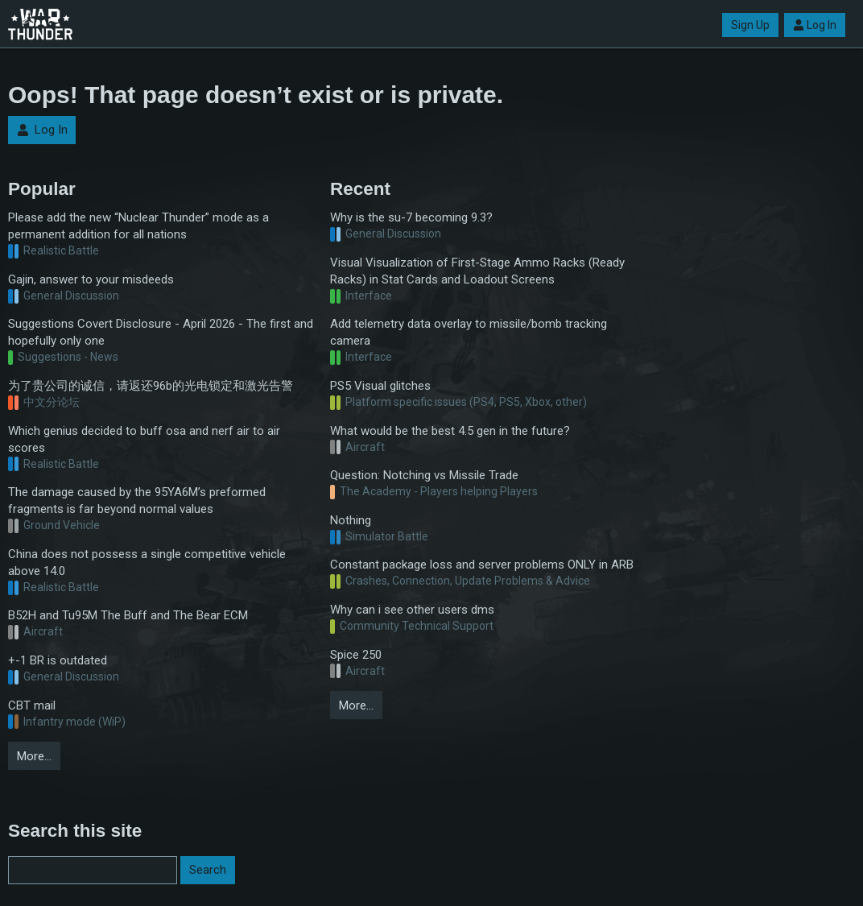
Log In (814, 25)
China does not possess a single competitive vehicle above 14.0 (147, 562)
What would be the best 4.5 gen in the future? (450, 431)
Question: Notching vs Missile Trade (424, 475)
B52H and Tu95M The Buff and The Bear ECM (128, 615)
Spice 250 (356, 654)
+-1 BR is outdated (57, 660)
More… (34, 756)
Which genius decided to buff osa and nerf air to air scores (144, 439)
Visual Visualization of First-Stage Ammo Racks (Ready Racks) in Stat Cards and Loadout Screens (477, 271)
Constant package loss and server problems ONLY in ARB (482, 564)
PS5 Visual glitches (380, 386)
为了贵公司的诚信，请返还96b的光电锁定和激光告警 (150, 386)
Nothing (350, 520)
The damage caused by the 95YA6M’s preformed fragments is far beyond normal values (137, 500)
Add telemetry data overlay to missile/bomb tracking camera (468, 332)
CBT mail (32, 705)
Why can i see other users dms (412, 609)
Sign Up (750, 25)
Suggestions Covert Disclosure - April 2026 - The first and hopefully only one (160, 332)
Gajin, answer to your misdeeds (91, 279)
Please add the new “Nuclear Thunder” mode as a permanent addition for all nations (138, 226)
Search (207, 870)
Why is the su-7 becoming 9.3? (411, 217)
